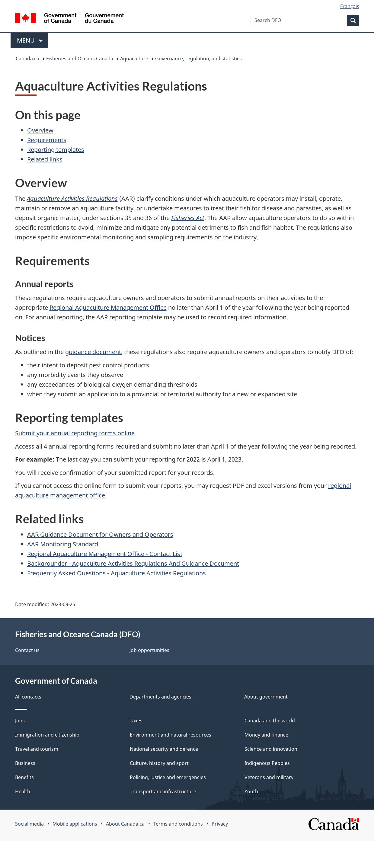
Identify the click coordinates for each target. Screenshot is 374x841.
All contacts (28, 696)
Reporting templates (55, 149)
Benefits (24, 777)
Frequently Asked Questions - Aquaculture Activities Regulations (116, 573)
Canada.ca (27, 58)
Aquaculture (134, 58)
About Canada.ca (125, 823)
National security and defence (164, 749)
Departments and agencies (160, 696)
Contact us (27, 650)
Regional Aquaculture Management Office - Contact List (104, 554)
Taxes (136, 720)
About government (266, 696)
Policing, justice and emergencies (168, 777)
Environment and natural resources (170, 734)
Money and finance (266, 734)
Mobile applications (75, 823)
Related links (44, 159)
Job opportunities (149, 650)
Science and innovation (271, 749)
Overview (40, 130)
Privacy (220, 823)
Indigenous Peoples (267, 763)
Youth (251, 791)
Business (25, 763)
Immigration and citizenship (47, 734)
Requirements (46, 140)
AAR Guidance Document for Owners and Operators (100, 534)
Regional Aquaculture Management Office (108, 307)
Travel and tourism (36, 749)
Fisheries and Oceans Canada (79, 58)
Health (22, 791)
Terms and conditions (178, 823)
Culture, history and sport (159, 763)
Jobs (20, 720)
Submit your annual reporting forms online (75, 433)
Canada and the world (270, 720)
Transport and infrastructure (163, 791)
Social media (29, 823)
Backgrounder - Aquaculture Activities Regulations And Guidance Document (133, 563)
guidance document (93, 352)
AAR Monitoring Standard (62, 544)
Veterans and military (269, 777)
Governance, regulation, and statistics (198, 58)
